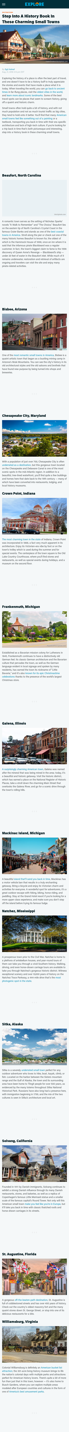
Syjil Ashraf (10, 69)
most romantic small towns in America (34, 355)
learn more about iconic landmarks (25, 95)
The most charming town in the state (21, 539)
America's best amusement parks (26, 1391)
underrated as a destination (16, 465)
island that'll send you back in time (32, 879)
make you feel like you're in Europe (43, 1203)
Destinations (7, 12)
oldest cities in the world (49, 91)
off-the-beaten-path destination (31, 1299)
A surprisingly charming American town (22, 769)
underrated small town (33, 1070)
